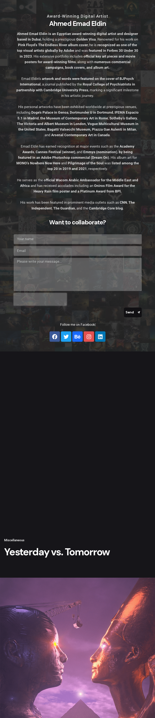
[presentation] (40, 299)
